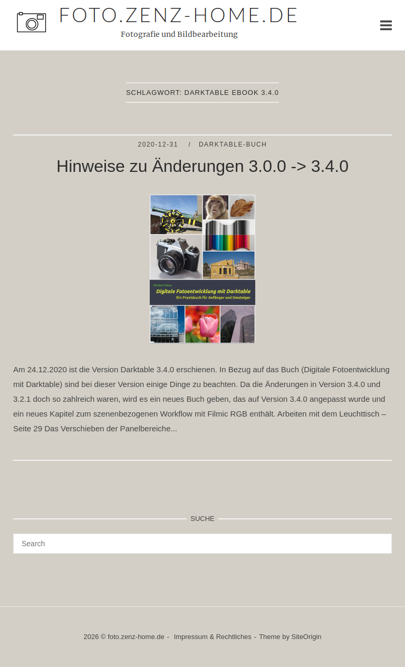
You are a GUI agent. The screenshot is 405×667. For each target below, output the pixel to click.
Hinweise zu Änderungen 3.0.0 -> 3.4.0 (202, 166)
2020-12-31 (159, 144)
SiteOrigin (307, 637)
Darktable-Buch (233, 144)
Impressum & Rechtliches (213, 637)
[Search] (380, 539)
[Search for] (202, 544)
